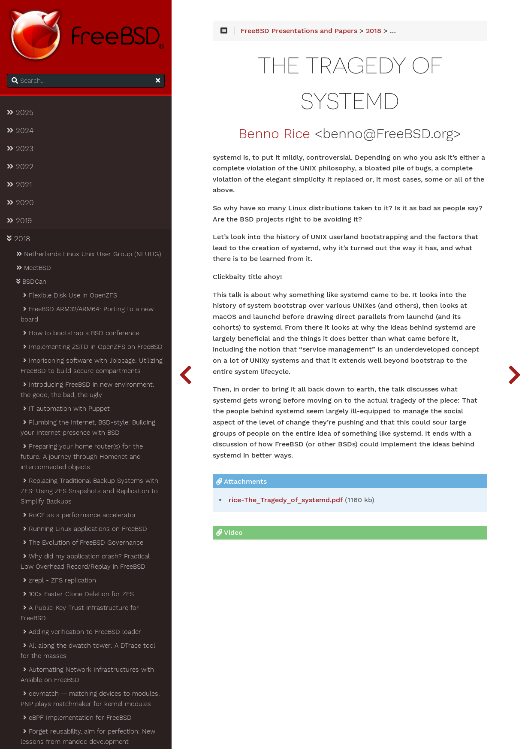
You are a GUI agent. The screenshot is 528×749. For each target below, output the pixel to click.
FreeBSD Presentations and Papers (299, 31)
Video (229, 532)
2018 (18, 238)
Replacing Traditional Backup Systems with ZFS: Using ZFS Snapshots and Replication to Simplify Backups (89, 491)
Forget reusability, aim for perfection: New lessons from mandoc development (88, 737)
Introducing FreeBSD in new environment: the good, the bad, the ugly (87, 390)
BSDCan (30, 281)
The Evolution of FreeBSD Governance (82, 542)
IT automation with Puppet (66, 408)
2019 (19, 220)
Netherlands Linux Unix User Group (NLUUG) (88, 254)
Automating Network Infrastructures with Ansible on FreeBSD (87, 675)
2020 (20, 202)
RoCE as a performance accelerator (79, 515)
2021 (19, 184)
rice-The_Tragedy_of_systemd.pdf (286, 500)
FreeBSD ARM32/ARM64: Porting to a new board (87, 314)
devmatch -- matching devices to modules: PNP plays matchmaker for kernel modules (90, 699)
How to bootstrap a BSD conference (80, 333)
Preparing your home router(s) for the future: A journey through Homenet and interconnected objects (82, 457)
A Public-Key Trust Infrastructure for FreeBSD (80, 613)
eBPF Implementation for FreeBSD (77, 718)
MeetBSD (33, 268)
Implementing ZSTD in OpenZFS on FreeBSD (92, 347)
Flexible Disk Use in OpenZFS (69, 295)
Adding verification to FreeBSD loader (81, 632)
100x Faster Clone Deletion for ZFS (78, 594)
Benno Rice (274, 134)
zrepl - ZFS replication (59, 580)
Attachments (241, 481)
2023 (20, 148)
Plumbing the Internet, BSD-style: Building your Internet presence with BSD (88, 427)
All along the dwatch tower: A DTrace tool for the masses (88, 651)
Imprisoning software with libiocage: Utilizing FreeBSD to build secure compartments (92, 366)
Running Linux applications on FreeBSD (84, 529)
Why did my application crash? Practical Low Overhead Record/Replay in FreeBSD (85, 561)
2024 (20, 130)
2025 (20, 112)
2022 (20, 166)
